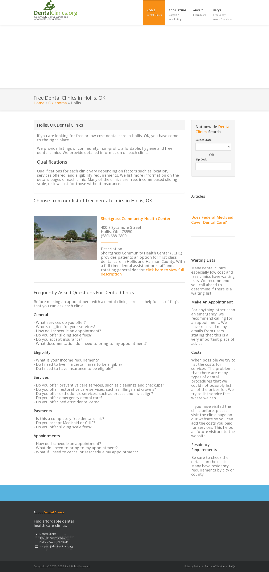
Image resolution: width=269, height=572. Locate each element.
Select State (203, 140)
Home (39, 102)
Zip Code (201, 159)
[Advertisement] (134, 56)
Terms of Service (215, 566)
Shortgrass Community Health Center (135, 218)
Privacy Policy (192, 566)
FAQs (232, 566)
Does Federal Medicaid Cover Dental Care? (212, 220)
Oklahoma (57, 102)
